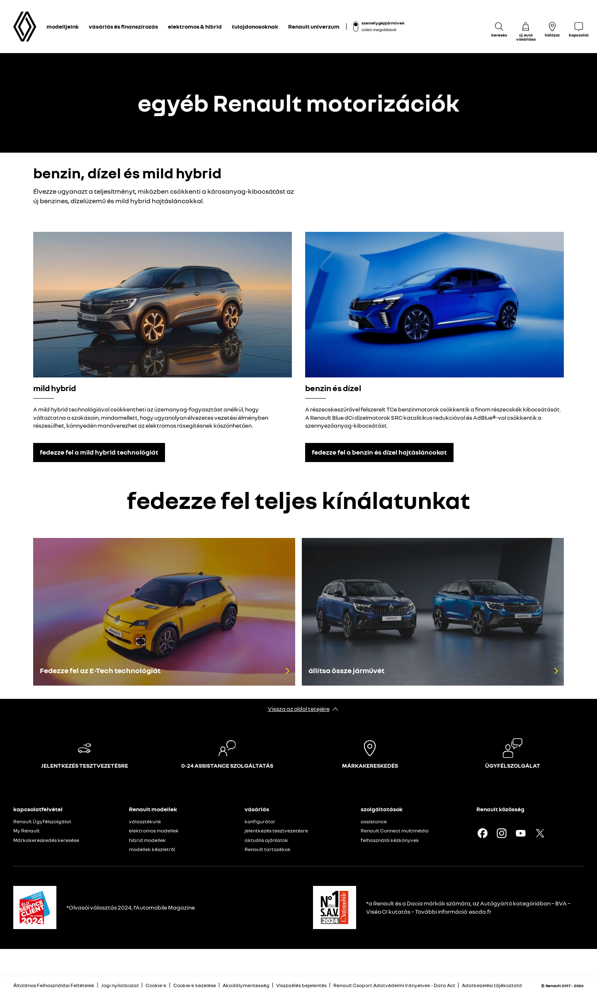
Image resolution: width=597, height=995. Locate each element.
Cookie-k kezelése (194, 985)
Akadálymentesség (246, 985)
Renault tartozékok (268, 849)
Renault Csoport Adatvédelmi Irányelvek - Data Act (394, 985)
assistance (374, 821)
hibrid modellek (147, 840)
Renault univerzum (314, 26)
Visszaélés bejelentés (301, 985)
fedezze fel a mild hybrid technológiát (99, 452)
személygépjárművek (383, 22)
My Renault (26, 830)
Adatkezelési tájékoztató (492, 985)
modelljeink (62, 26)
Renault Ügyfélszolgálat (42, 821)
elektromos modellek (154, 830)
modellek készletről (152, 849)
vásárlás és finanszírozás (123, 26)
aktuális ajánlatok (266, 840)
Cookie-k (156, 985)
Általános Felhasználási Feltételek (54, 985)
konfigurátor (260, 821)
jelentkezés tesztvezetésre (276, 830)
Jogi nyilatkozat (120, 985)
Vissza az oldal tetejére (299, 708)
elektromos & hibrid (195, 26)
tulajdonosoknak (255, 26)
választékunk (145, 821)
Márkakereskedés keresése (46, 840)
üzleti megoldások (379, 29)
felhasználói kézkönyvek (390, 840)
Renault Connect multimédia (395, 830)
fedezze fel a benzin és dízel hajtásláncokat (379, 452)
